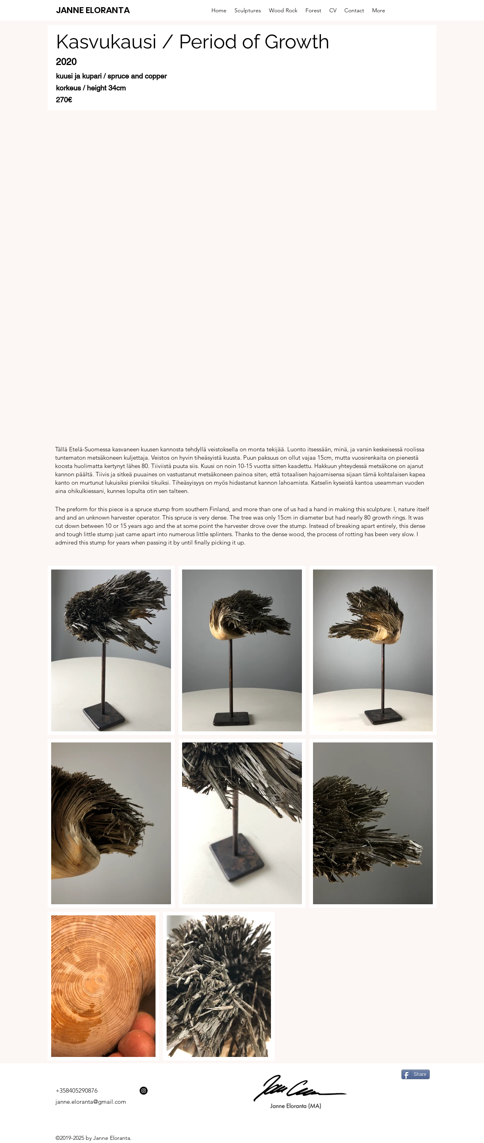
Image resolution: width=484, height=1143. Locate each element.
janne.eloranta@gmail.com (91, 1101)
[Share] (415, 1074)
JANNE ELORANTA (93, 10)
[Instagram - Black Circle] (144, 1091)
